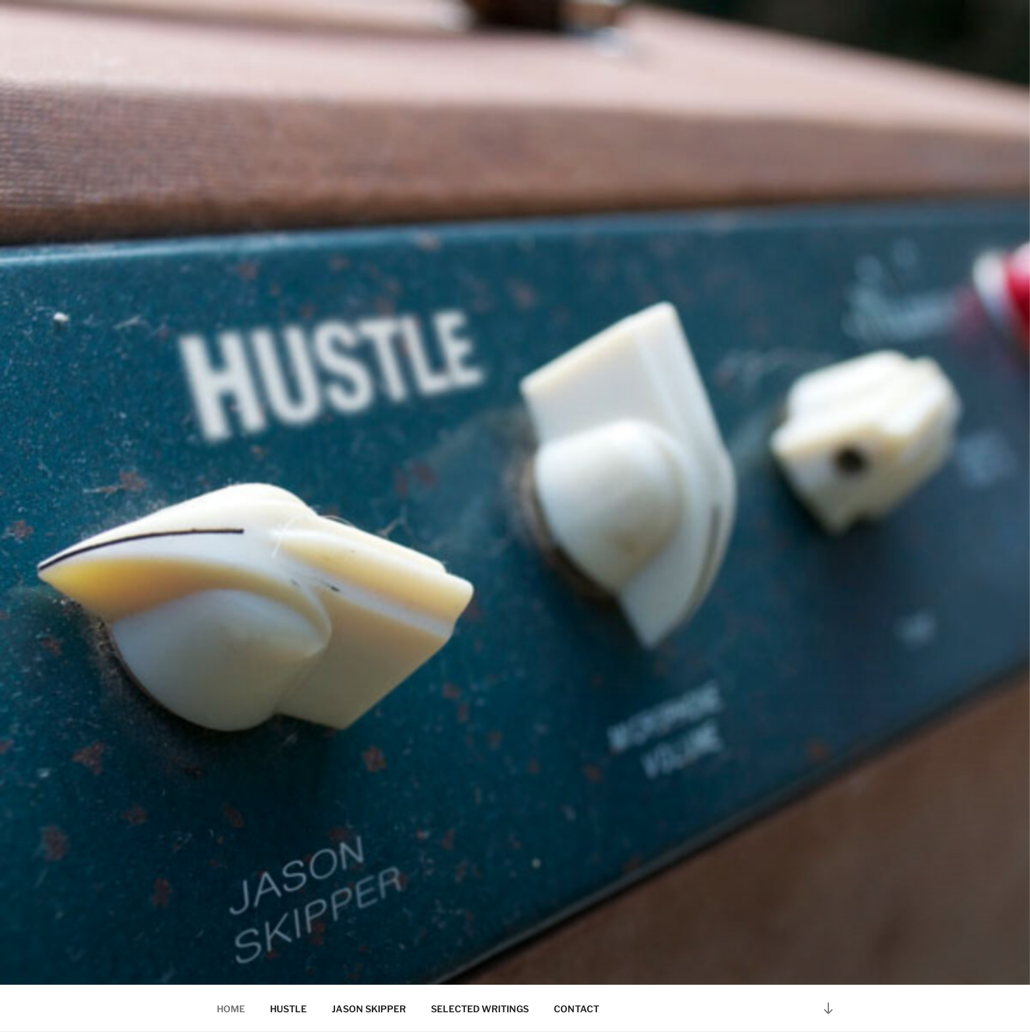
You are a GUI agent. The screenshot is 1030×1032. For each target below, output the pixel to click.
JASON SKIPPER (369, 1008)
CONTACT (576, 1008)
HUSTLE (288, 1008)
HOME (231, 1008)
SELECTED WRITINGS (480, 1008)
